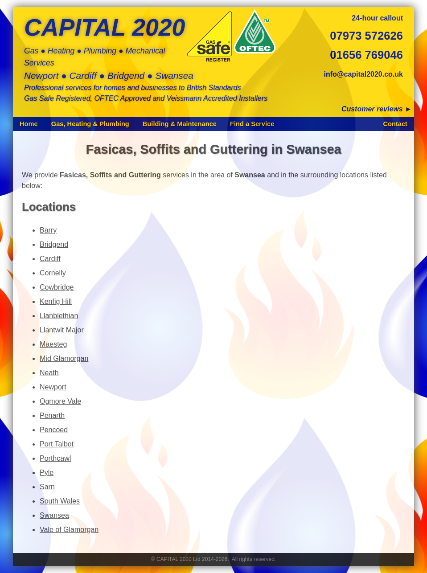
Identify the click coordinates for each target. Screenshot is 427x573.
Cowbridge (57, 287)
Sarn (47, 487)
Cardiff (50, 258)
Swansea (54, 515)
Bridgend (54, 244)
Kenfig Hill (56, 301)
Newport (53, 387)
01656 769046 (366, 55)
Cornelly (53, 273)
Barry (48, 230)
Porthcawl (55, 458)
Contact (395, 123)
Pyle (46, 472)
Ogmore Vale (60, 401)
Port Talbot (57, 444)
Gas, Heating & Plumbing (90, 123)
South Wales (60, 501)
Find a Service (252, 123)
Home (29, 123)
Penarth (52, 415)
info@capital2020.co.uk (363, 74)
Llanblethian (59, 315)
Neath (49, 373)
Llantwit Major (62, 330)
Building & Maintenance (180, 123)
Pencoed (54, 430)
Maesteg (53, 344)
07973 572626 (366, 35)
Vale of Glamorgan (69, 529)
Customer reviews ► (376, 109)
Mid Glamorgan (64, 358)
